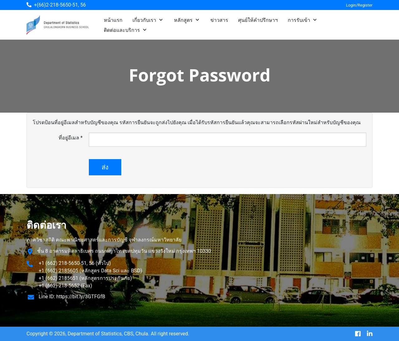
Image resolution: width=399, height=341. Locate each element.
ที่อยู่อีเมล (71, 138)
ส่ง (105, 167)
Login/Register (359, 5)
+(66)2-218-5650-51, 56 (60, 5)
